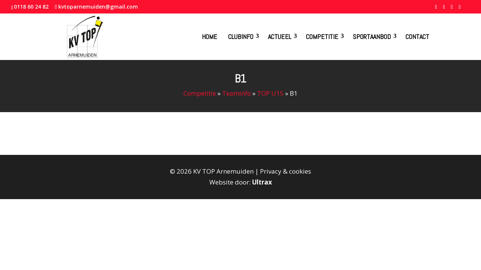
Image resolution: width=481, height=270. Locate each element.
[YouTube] (452, 9)
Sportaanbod (372, 36)
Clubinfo (240, 36)
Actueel (279, 36)
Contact (417, 36)
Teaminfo (236, 93)
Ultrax (262, 182)
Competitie (322, 36)
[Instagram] (460, 9)
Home (209, 36)
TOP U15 (270, 93)
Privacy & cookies (285, 171)
